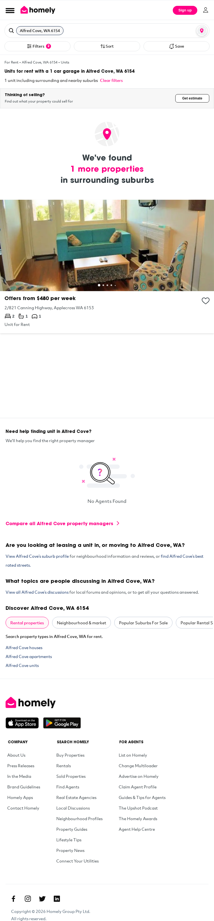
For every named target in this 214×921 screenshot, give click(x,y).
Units (65, 62)
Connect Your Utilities (77, 861)
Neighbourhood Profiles (79, 818)
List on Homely (133, 755)
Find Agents (67, 787)
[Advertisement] (107, 379)
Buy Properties (70, 755)
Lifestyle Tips (68, 839)
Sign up (185, 10)
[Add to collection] (205, 301)
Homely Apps (20, 797)
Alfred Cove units (22, 665)
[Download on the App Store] (24, 722)
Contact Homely (23, 808)
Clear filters (111, 80)
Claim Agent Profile (138, 787)
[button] (107, 30)
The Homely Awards (138, 818)
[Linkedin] (56, 898)
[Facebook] (13, 898)
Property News (70, 850)
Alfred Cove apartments (29, 656)
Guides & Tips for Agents (142, 797)
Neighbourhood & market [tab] (81, 622)
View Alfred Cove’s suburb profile (37, 556)
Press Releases (20, 765)
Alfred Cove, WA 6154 (39, 62)
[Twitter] (42, 898)
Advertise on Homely (139, 776)
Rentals (63, 765)
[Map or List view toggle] (201, 30)
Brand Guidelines (23, 787)
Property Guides (71, 829)
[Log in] (205, 10)
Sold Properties (71, 776)
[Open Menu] (10, 10)
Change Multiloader (138, 765)
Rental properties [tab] (27, 622)
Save (176, 46)
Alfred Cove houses (24, 647)
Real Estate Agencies (76, 797)
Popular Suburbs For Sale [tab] (143, 622)
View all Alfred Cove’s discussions (37, 592)
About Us (16, 755)
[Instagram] (27, 898)
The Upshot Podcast (138, 808)
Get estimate (192, 98)
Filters (38, 46)
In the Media (19, 776)
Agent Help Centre (137, 829)
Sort (107, 46)
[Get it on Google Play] (62, 722)
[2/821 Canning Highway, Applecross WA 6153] (107, 266)
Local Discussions (73, 808)
